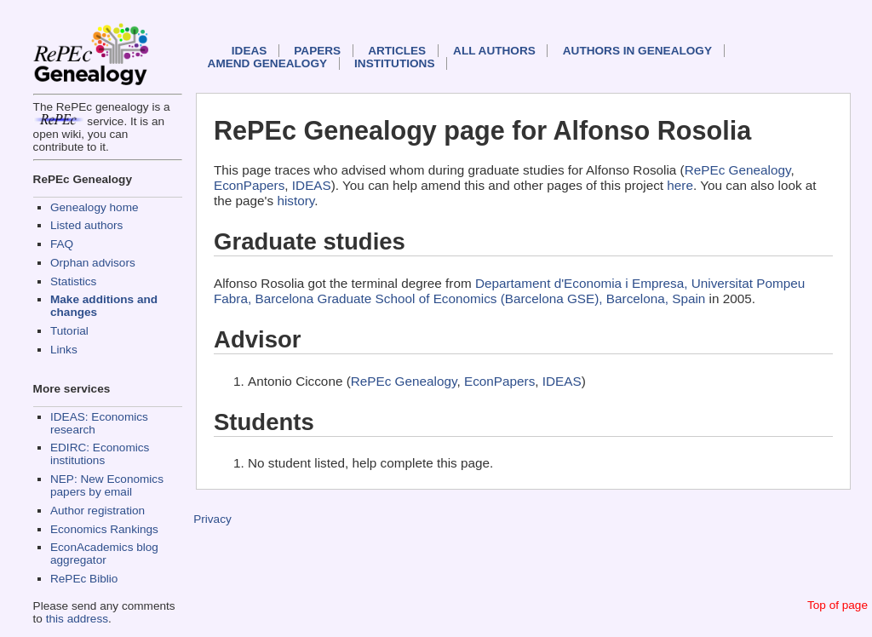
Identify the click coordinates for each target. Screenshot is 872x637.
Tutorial (69, 330)
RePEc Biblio (84, 578)
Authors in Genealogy (637, 50)
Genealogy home (94, 207)
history (295, 200)
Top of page (837, 605)
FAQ (61, 244)
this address (77, 618)
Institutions (394, 63)
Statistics (73, 281)
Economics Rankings (104, 529)
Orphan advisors (92, 262)
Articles (397, 50)
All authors (494, 50)
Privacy (212, 519)
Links (63, 349)
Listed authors (86, 225)
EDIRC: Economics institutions (99, 454)
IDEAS (249, 50)
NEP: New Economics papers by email (107, 485)
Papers (317, 50)
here (680, 185)
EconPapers (249, 185)
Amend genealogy (267, 63)
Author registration (97, 510)
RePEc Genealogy (738, 170)
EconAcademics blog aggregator (104, 553)
